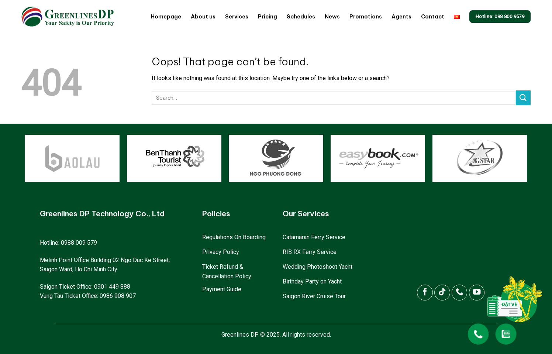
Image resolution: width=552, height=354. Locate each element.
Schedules (301, 16)
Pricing (267, 16)
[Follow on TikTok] (442, 292)
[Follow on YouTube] (477, 292)
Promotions (365, 16)
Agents (401, 16)
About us (203, 16)
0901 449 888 (112, 286)
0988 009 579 (79, 242)
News (332, 16)
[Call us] (460, 292)
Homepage (166, 16)
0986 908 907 (118, 295)
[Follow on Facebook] (425, 292)
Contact (432, 16)
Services (236, 16)
